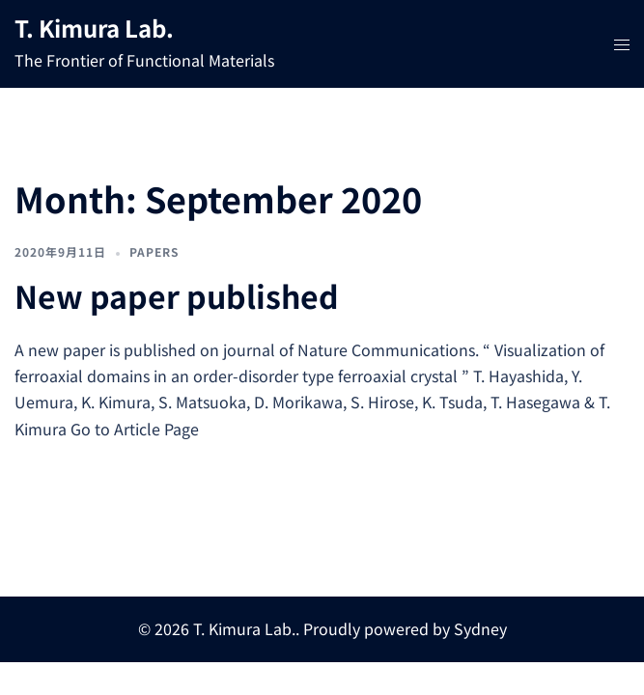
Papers (154, 251)
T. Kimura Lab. (94, 27)
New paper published (176, 295)
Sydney (480, 628)
